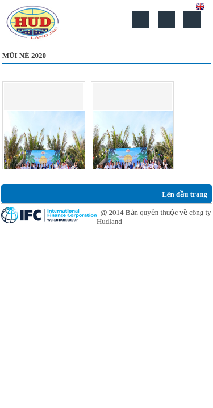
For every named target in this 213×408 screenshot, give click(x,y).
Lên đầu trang (184, 194)
